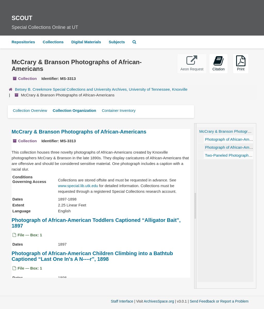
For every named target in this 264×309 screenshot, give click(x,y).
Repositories (23, 42)
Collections (53, 42)
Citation (218, 63)
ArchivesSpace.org (159, 301)
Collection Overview (30, 110)
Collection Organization (74, 110)
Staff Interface (122, 301)
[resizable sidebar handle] (195, 205)
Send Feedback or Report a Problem (219, 301)
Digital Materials (86, 42)
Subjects (117, 42)
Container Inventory (119, 110)
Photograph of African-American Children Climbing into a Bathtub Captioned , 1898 (92, 256)
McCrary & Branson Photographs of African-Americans (79, 132)
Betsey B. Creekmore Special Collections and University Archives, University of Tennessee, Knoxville (101, 89)
